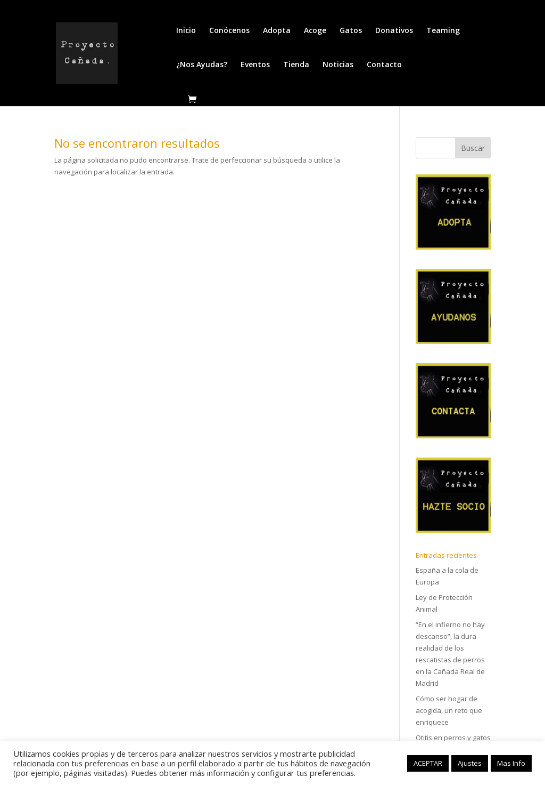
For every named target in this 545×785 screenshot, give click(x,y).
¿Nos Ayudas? (201, 65)
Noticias (338, 65)
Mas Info (511, 763)
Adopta (277, 31)
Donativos (394, 31)
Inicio (186, 31)
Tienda (296, 65)
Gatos (351, 31)
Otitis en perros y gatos (453, 737)
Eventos (255, 65)
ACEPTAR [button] (428, 763)
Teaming (443, 31)
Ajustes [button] (470, 763)
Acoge (315, 31)
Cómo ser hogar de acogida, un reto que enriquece (449, 710)
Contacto (384, 65)
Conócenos (229, 31)
